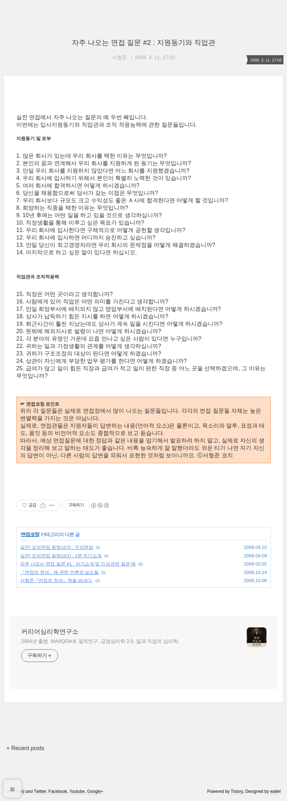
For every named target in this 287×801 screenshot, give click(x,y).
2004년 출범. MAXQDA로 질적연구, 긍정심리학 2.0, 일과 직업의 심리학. (100, 641)
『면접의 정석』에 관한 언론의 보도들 (59, 572)
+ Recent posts (25, 748)
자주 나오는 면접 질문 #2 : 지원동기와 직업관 (144, 42)
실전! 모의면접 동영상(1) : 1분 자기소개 (60, 555)
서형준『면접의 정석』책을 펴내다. (56, 580)
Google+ (95, 791)
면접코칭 (30, 534)
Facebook (57, 791)
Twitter (40, 791)
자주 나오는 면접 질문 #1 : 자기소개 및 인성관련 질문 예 (78, 564)
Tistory (237, 791)
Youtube (77, 791)
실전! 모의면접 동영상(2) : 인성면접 (56, 547)
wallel (275, 791)
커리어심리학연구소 (49, 631)
